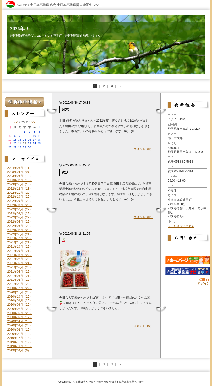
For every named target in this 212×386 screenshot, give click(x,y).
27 (14, 147)
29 (24, 147)
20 (14, 143)
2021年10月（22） (19, 246)
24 (34, 143)
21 (19, 143)
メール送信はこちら (181, 226)
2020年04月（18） (19, 321)
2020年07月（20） (19, 309)
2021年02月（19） (19, 279)
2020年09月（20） (19, 300)
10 (34, 135)
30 (29, 147)
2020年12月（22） (19, 288)
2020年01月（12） (19, 334)
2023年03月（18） (19, 176)
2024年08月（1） (19, 168)
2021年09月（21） (19, 251)
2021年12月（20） (19, 238)
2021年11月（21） (19, 242)
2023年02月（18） (19, 180)
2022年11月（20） (19, 192)
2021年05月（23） (19, 267)
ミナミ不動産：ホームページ (187, 260)
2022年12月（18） (19, 188)
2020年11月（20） (19, 292)
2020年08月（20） (19, 304)
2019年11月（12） (19, 342)
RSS (204, 279)
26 (9, 147)
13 (14, 139)
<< (16, 122)
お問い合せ (187, 238)
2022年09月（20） (19, 201)
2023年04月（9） (19, 172)
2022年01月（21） (19, 234)
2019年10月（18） (19, 346)
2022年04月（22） (19, 221)
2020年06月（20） (19, 313)
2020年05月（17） (19, 317)
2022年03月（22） (19, 226)
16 (29, 139)
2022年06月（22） (19, 213)
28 (19, 147)
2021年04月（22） (19, 271)
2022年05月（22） (19, 217)
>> (33, 122)
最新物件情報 (24, 102)
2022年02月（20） (19, 230)
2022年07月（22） (19, 209)
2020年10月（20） (19, 296)
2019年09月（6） (19, 350)
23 (29, 143)
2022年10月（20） (19, 196)
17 (34, 139)
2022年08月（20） (19, 205)
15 (24, 139)
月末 (65, 109)
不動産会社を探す (187, 271)
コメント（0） (143, 149)
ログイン (204, 283)
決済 (65, 172)
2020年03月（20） (19, 325)
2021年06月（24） (19, 263)
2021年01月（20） (19, 284)
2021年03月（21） (19, 276)
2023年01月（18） (19, 184)
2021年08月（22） (19, 255)
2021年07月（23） (19, 259)
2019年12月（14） (19, 338)
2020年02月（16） (19, 329)
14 (19, 139)
